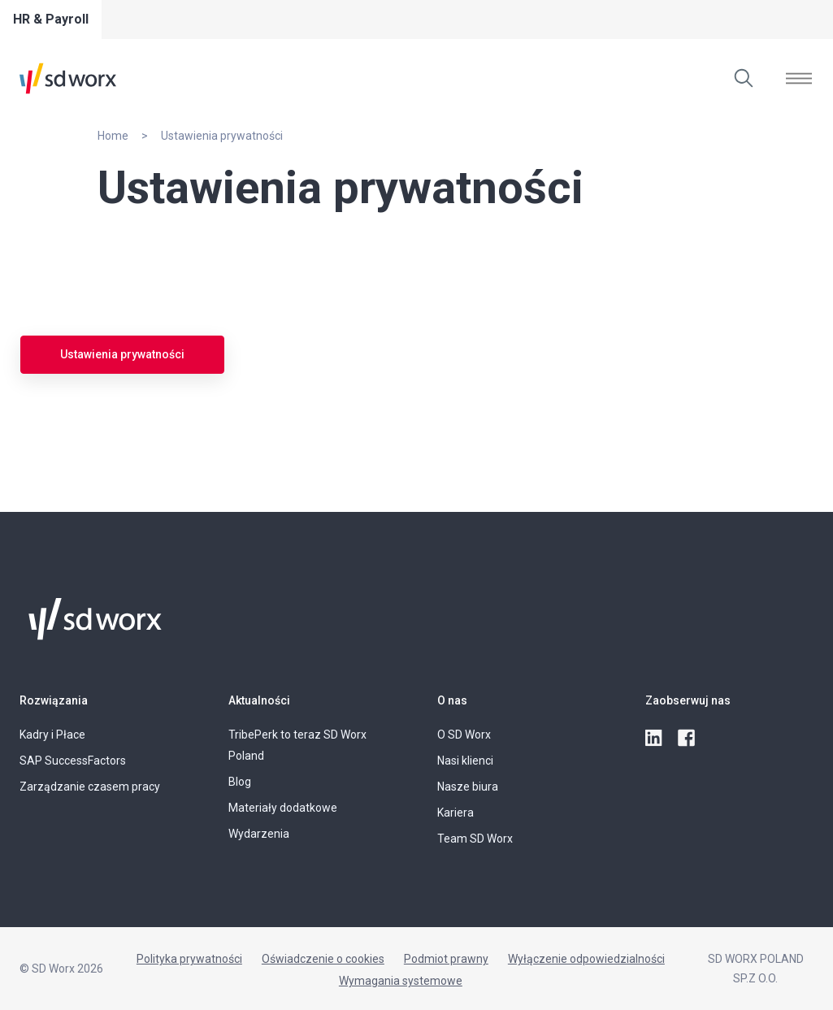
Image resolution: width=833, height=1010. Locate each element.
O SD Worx (464, 734)
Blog (239, 781)
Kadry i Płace (52, 734)
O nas (452, 700)
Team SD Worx (475, 838)
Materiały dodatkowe (282, 807)
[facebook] (687, 738)
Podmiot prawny (446, 958)
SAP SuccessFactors (73, 760)
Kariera (455, 812)
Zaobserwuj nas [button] (688, 700)
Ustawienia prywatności (122, 354)
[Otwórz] (798, 78)
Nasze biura (467, 786)
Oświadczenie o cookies (323, 958)
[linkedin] (655, 738)
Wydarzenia (258, 833)
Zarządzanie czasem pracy (90, 786)
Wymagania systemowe (400, 980)
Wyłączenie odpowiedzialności (586, 958)
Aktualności (259, 700)
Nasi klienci (465, 760)
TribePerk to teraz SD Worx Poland (297, 745)
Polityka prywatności (189, 958)
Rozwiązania (54, 700)
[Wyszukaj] (743, 78)
